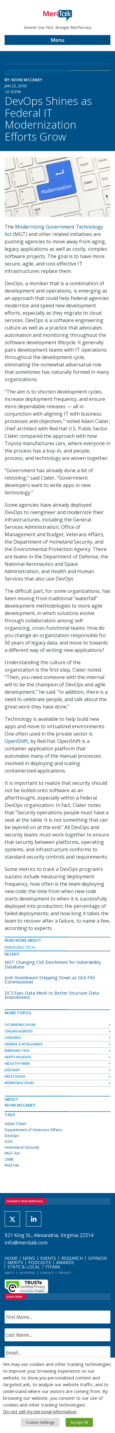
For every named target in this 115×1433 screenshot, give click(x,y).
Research (72, 1258)
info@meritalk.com (26, 1242)
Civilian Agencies (19, 1031)
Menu (57, 40)
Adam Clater (16, 1123)
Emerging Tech (20, 947)
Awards (65, 1262)
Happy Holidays (18, 1057)
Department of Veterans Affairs (33, 1129)
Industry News (17, 1063)
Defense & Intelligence (23, 1044)
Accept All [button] (79, 1422)
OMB (9, 1159)
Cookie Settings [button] (40, 1422)
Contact (46, 1273)
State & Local (23, 1267)
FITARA (52, 1267)
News (29, 1258)
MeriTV (15, 1262)
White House (15, 1076)
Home (11, 1258)
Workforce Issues (19, 1083)
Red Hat (12, 1165)
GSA (9, 1141)
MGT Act (12, 1153)
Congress (13, 1038)
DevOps (12, 1135)
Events (48, 1258)
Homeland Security (22, 1147)
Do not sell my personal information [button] (40, 1411)
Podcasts (39, 1262)
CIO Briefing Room (20, 1025)
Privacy (65, 1273)
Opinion (97, 1258)
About (9, 1273)
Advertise (27, 1273)
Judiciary (12, 1070)
